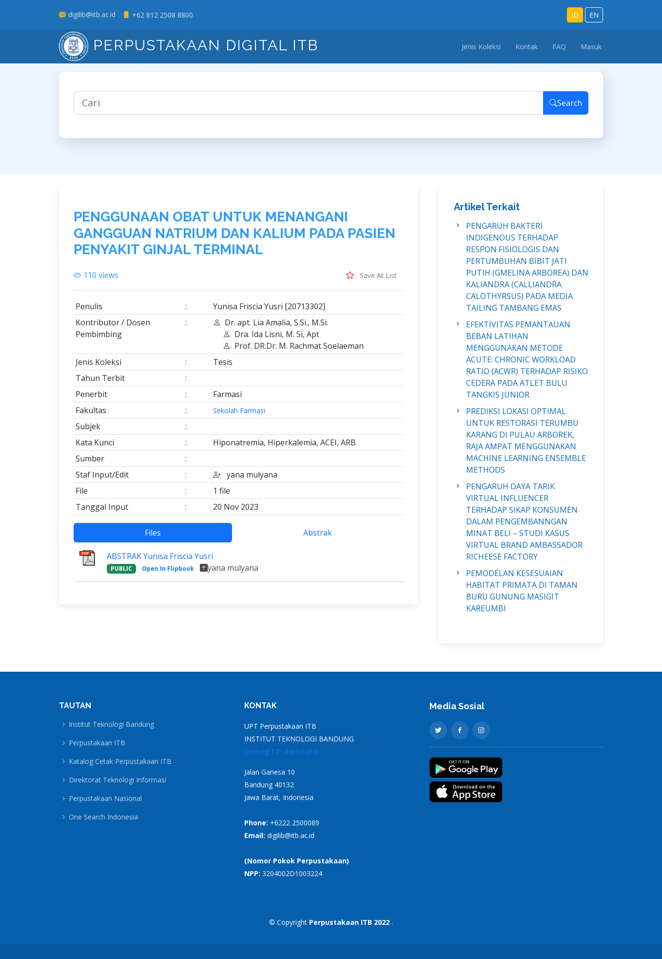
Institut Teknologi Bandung (111, 724)
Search (565, 108)
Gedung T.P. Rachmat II (281, 751)
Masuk (591, 46)
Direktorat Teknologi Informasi (117, 780)
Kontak (526, 46)
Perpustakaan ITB (97, 742)
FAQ (559, 46)
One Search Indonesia (103, 817)
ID (575, 15)
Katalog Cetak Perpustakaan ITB (120, 761)
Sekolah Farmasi (239, 416)
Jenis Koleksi (481, 46)
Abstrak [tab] (317, 538)
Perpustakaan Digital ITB (188, 45)
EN (594, 15)
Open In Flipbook (168, 574)
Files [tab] (153, 538)
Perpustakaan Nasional (105, 798)
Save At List (371, 280)
